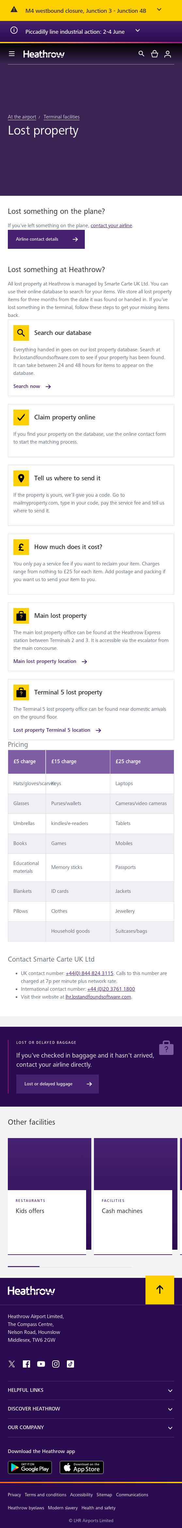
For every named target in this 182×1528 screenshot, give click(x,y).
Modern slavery (63, 1508)
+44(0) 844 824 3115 (90, 973)
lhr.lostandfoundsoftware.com (98, 997)
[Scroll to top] (159, 1290)
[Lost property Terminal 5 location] (91, 709)
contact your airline (111, 226)
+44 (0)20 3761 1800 (111, 989)
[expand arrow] (159, 10)
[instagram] (56, 1364)
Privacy (14, 1495)
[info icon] (14, 31)
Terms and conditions (45, 1495)
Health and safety (98, 1508)
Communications (132, 1495)
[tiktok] (70, 1364)
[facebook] (26, 1364)
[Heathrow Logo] (44, 54)
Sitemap (104, 1495)
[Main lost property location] (91, 636)
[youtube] (41, 1364)
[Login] (167, 53)
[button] (49, 1194)
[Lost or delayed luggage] (57, 1084)
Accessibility (81, 1495)
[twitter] (12, 1364)
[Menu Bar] (12, 54)
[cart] (154, 53)
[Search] (141, 53)
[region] (91, 1202)
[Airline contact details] (46, 239)
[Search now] (91, 358)
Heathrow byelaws (26, 1508)
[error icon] (14, 10)
